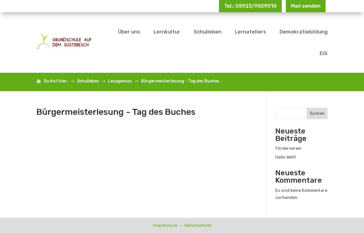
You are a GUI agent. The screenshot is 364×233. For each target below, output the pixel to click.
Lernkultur (167, 32)
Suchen (317, 113)
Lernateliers (250, 32)
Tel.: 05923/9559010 (250, 6)
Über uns (129, 32)
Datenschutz (197, 225)
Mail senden (305, 6)
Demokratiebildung (304, 32)
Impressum (166, 225)
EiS (324, 53)
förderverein (288, 148)
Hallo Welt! (285, 157)
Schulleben (208, 32)
